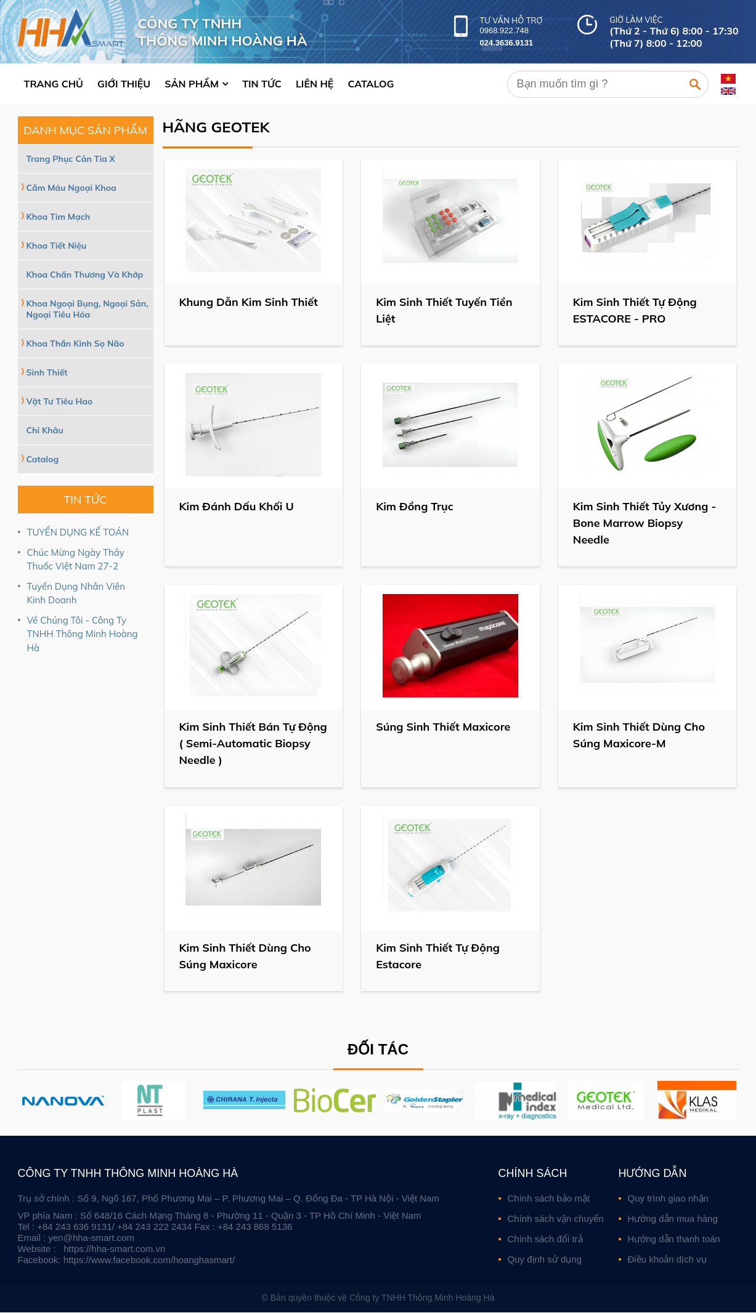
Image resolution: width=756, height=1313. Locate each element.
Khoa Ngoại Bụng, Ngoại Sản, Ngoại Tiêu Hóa (87, 309)
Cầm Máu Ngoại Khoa (71, 187)
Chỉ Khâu (44, 430)
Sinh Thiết (47, 372)
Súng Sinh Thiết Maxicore (443, 727)
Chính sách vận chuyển (556, 1219)
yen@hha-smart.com (91, 1238)
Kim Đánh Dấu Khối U (237, 506)
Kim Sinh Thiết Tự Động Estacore (438, 956)
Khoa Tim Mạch (58, 216)
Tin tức (262, 84)
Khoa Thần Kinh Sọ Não (75, 343)
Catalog (371, 84)
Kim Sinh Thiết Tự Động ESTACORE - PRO (635, 310)
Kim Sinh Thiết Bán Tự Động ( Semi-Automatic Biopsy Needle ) (242, 744)
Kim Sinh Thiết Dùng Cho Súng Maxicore (246, 956)
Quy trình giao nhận (668, 1199)
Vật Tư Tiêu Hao (59, 401)
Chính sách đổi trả (545, 1239)
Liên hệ (314, 84)
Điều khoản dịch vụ (667, 1260)
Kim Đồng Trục (415, 506)
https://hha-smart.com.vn (114, 1249)
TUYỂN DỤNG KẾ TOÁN (78, 532)
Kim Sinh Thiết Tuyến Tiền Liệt (444, 310)
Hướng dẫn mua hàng (673, 1219)
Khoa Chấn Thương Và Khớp (85, 274)
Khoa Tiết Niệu (56, 245)
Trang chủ (53, 84)
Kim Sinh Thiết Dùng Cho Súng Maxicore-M (639, 735)
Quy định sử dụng (545, 1260)
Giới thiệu (123, 84)
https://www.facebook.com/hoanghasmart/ (149, 1260)
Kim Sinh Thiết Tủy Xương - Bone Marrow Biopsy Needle (645, 523)
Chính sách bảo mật (549, 1199)
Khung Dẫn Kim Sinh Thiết (249, 302)
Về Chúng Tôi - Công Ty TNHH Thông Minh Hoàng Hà (82, 634)
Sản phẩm (192, 84)
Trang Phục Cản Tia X (70, 158)
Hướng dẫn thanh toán (674, 1239)
